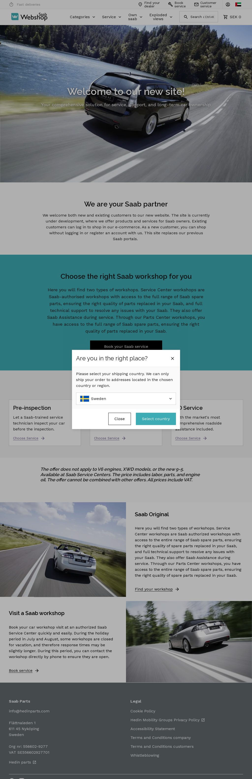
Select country (156, 418)
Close (119, 418)
